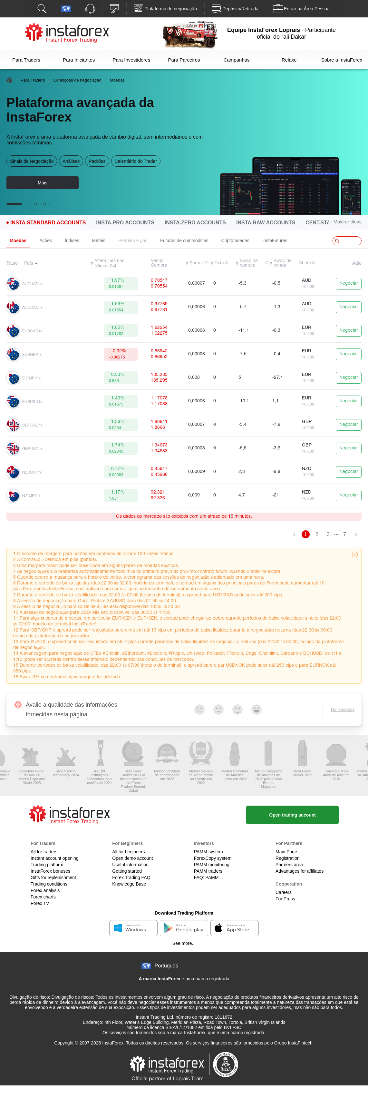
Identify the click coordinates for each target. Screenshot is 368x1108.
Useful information (130, 864)
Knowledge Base (129, 884)
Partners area (289, 864)
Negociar (348, 283)
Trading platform (47, 864)
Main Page (286, 851)
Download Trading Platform (184, 913)
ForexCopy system (213, 858)
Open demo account (132, 858)
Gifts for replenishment (53, 877)
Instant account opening (55, 858)
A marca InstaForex (159, 978)
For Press (285, 898)
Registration (288, 858)
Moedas (18, 240)
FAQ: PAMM (206, 877)
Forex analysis (45, 890)
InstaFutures (274, 240)
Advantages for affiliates (300, 871)
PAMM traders (208, 871)
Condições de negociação (77, 80)
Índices (72, 240)
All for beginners (128, 851)
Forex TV (40, 903)
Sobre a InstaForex (342, 60)
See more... (184, 943)
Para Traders (26, 60)
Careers (284, 892)
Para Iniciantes (79, 60)
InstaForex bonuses (50, 871)
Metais (98, 240)
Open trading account (292, 815)
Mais (42, 182)
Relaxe (289, 60)
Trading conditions (49, 884)
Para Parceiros (184, 60)
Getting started (127, 871)
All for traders (44, 851)
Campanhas (237, 60)
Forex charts (43, 896)
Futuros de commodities (184, 240)
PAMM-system (208, 851)
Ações (45, 240)
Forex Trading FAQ (131, 877)
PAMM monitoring (211, 864)
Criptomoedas (235, 240)
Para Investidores (131, 60)
